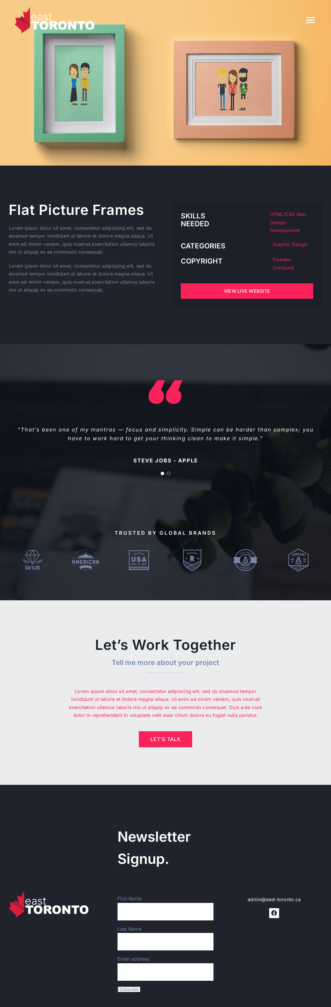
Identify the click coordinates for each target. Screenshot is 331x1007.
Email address (133, 959)
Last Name (129, 929)
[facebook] (274, 913)
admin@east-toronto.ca (274, 899)
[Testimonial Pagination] (162, 473)
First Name (130, 898)
